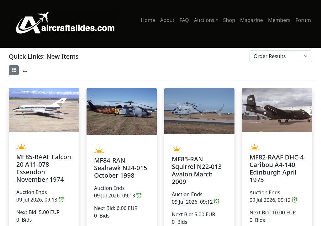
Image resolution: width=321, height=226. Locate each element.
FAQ (184, 20)
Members (279, 20)
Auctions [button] (204, 20)
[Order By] (281, 56)
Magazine (251, 20)
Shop (229, 20)
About (167, 20)
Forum (303, 20)
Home (148, 20)
